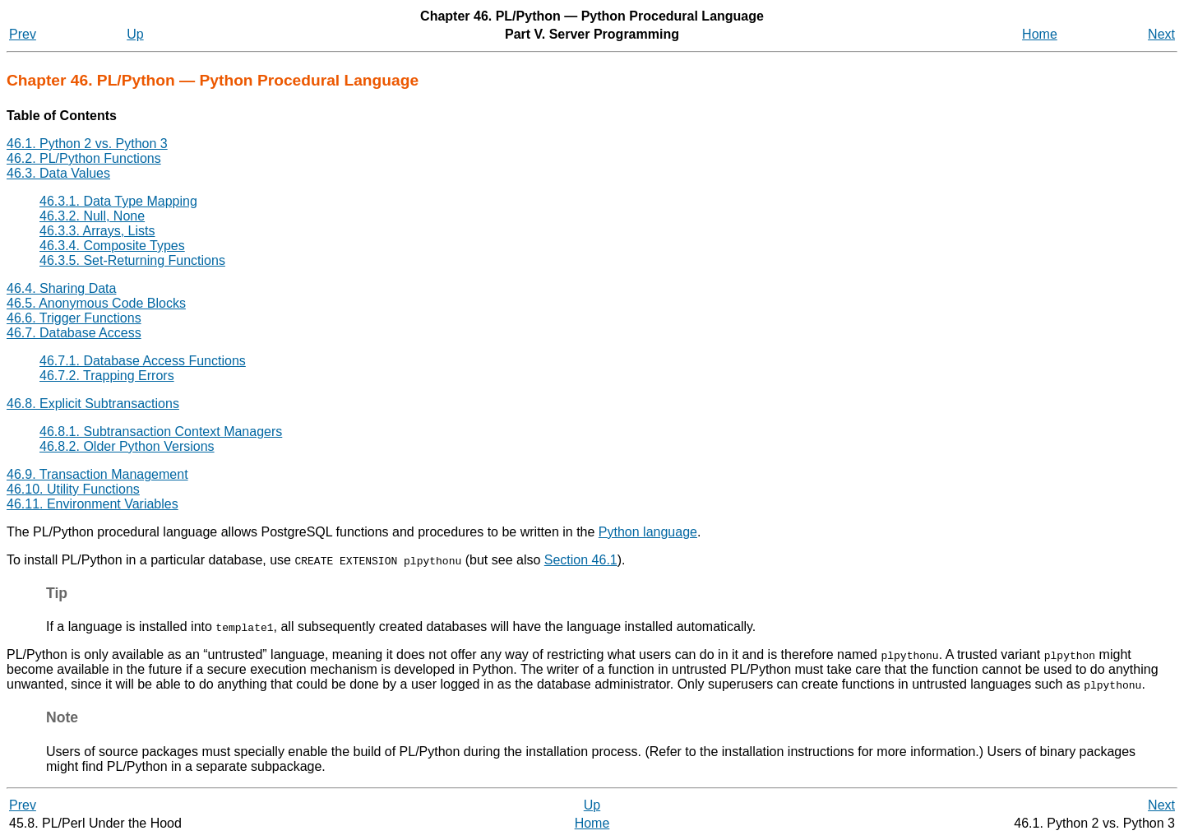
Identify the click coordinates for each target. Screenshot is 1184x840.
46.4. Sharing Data (61, 288)
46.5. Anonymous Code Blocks (96, 303)
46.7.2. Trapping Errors (106, 376)
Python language (648, 532)
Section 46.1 (580, 560)
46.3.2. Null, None (92, 216)
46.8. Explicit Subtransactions (93, 404)
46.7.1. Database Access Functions (142, 361)
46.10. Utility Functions (73, 489)
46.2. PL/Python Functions (84, 158)
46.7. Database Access (74, 333)
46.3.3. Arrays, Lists (97, 231)
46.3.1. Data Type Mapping (118, 201)
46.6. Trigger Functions (74, 318)
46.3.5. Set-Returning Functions (132, 260)
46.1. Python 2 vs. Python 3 (87, 144)
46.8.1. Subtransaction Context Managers (160, 432)
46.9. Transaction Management (97, 474)
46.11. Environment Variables (92, 504)
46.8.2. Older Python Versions (127, 446)
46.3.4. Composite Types (112, 246)
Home (1039, 34)
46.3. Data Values (58, 173)
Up (135, 34)
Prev (22, 34)
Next (1161, 34)
